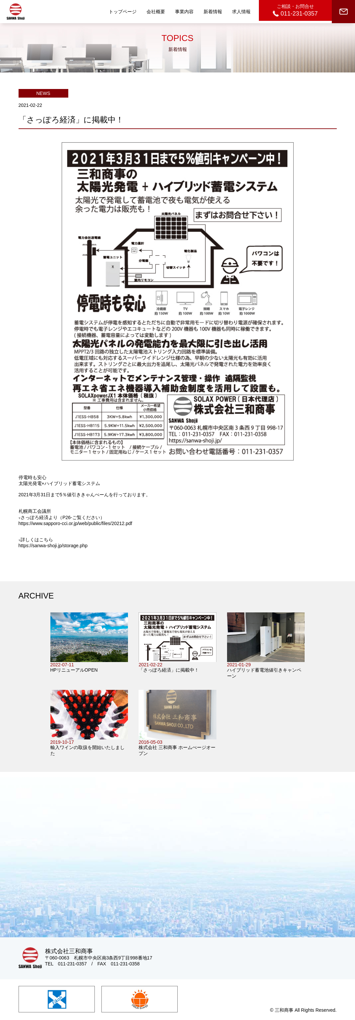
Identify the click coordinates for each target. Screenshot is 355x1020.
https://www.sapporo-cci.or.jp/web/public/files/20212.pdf (75, 523)
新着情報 (213, 11)
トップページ (123, 11)
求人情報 (241, 11)
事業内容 (184, 11)
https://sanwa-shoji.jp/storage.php (53, 545)
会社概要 (156, 11)
